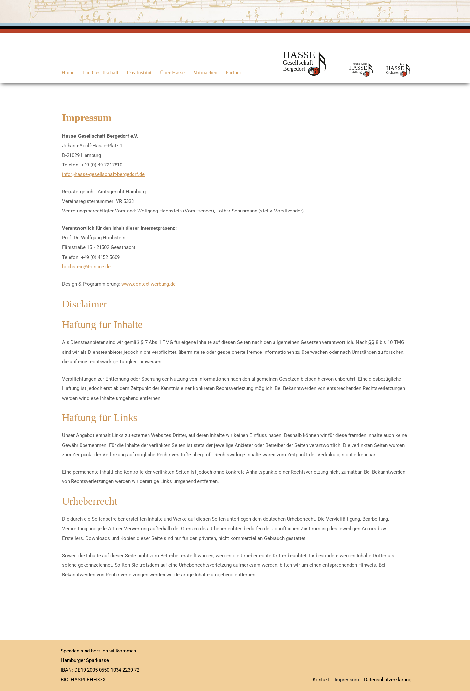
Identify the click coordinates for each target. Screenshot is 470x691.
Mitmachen (200, 73)
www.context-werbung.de (148, 284)
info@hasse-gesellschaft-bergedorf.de (103, 174)
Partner (228, 73)
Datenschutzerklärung (387, 680)
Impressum (347, 680)
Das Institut (136, 73)
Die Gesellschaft (99, 73)
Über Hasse (168, 73)
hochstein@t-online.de (86, 267)
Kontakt (321, 680)
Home (67, 73)
